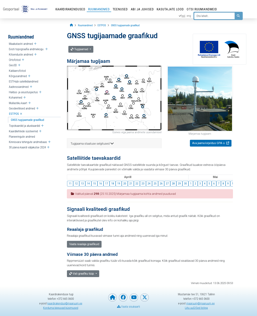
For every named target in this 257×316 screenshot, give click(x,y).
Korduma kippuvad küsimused (60, 308)
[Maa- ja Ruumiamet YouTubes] (134, 298)
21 (130, 183)
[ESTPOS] (102, 25)
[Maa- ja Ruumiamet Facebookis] (123, 298)
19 (118, 183)
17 (106, 183)
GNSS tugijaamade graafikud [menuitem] (27, 120)
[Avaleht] (71, 25)
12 (76, 183)
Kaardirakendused (70, 9)
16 (100, 183)
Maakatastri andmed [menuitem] (21, 44)
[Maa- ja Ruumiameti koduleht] (112, 298)
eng (189, 15)
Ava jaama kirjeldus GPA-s (208, 143)
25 (155, 183)
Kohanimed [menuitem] (15, 97)
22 (136, 183)
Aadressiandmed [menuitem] (19, 87)
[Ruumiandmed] (85, 25)
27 (167, 183)
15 (94, 183)
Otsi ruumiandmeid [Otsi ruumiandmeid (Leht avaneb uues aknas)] (202, 9)
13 (82, 183)
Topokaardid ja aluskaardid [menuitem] (24, 125)
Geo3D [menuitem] (13, 65)
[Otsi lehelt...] (214, 15)
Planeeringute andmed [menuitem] (22, 136)
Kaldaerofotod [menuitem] (17, 70)
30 (185, 183)
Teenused (120, 9)
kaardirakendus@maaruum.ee (64, 303)
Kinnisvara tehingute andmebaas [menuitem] (28, 142)
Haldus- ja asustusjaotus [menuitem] (23, 92)
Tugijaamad (80, 49)
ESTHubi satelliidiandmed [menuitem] (23, 81)
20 (124, 183)
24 (149, 183)
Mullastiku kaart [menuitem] (18, 103)
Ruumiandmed (99, 9)
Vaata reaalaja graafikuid (84, 244)
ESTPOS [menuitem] (14, 114)
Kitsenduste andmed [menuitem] (21, 54)
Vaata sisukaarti (128, 306)
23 (143, 183)
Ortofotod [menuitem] (15, 60)
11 (70, 183)
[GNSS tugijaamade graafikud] (125, 25)
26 (161, 183)
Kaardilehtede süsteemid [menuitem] (23, 131)
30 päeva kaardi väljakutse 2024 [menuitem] (27, 147)
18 (112, 183)
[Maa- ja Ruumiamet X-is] (144, 298)
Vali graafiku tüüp (82, 273)
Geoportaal (11, 9)
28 (173, 183)
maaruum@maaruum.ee (200, 303)
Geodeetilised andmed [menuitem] (22, 108)
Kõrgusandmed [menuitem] (18, 76)
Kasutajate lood (170, 9)
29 (179, 183)
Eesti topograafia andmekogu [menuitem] (26, 49)
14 (88, 183)
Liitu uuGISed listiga (196, 308)
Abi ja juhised (142, 9)
